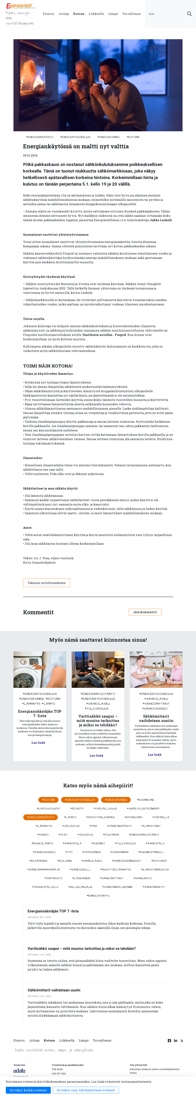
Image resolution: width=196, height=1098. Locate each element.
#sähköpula (72, 843)
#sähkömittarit (156, 703)
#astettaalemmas (100, 817)
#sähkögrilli (80, 870)
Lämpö (113, 14)
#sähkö (42, 835)
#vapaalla (160, 817)
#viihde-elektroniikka (143, 809)
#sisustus (85, 835)
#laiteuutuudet (49, 809)
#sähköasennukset (126, 861)
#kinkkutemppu (98, 896)
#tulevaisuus (97, 708)
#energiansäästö (39, 137)
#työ (68, 852)
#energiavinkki (108, 137)
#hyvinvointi (134, 817)
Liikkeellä (96, 14)
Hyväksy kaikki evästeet (28, 1090)
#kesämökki (38, 861)
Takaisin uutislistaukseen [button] (47, 583)
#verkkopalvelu (45, 887)
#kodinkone (145, 800)
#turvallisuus (105, 809)
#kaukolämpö (42, 843)
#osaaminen (119, 852)
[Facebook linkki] (169, 1042)
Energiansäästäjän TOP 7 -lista (53, 911)
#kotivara (159, 861)
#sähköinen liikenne (117, 887)
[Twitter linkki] (181, 1042)
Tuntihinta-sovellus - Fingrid (104, 335)
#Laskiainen (81, 878)
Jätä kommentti (145, 612)
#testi (63, 835)
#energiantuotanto (98, 694)
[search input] (170, 13)
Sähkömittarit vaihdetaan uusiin (54, 990)
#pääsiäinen (91, 852)
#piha (93, 826)
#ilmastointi (150, 826)
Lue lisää (38, 742)
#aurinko (98, 843)
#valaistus (71, 826)
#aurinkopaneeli (150, 852)
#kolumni (64, 861)
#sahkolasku (98, 703)
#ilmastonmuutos (155, 870)
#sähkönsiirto (153, 887)
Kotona (78, 14)
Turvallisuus (131, 14)
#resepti (77, 809)
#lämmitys (31, 703)
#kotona (133, 137)
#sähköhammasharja (43, 870)
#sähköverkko (155, 708)
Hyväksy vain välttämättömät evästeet (86, 1090)
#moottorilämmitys (115, 870)
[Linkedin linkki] (175, 1042)
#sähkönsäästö (119, 826)
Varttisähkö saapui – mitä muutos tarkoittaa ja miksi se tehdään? (82, 948)
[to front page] (20, 5)
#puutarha (111, 835)
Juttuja (64, 14)
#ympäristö (53, 878)
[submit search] (189, 13)
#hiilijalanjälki (80, 887)
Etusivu (48, 14)
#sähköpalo (155, 843)
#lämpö (48, 703)
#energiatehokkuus (75, 137)
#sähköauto (142, 878)
